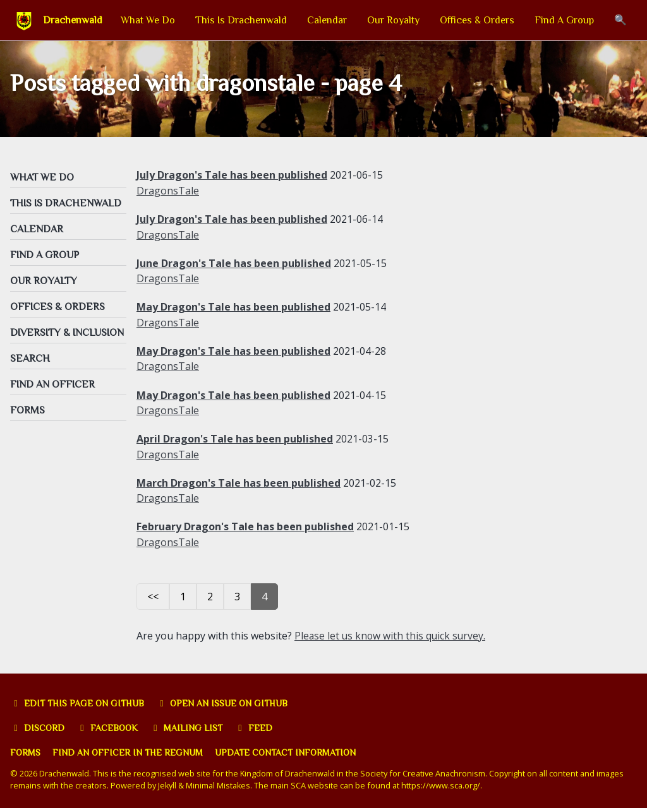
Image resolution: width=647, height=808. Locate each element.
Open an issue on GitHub (224, 700)
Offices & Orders (477, 20)
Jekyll (167, 781)
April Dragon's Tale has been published (234, 437)
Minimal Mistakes (218, 781)
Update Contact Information (288, 749)
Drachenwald (72, 20)
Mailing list (188, 724)
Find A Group (564, 20)
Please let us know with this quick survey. (391, 632)
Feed (255, 724)
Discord (37, 724)
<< (153, 593)
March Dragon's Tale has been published (238, 480)
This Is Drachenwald (241, 20)
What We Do (148, 20)
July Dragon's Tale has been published (231, 177)
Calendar (327, 20)
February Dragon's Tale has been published (245, 524)
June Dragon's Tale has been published (233, 263)
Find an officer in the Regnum (129, 749)
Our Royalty (393, 20)
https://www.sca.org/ (441, 781)
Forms (25, 749)
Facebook (108, 724)
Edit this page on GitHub (78, 700)
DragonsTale (167, 192)
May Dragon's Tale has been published (233, 307)
